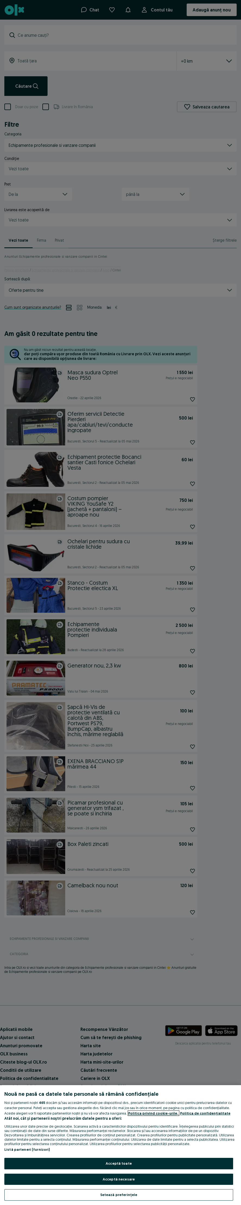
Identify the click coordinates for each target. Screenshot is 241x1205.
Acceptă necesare (119, 1179)
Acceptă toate (119, 1163)
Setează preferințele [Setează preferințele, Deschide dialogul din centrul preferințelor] (118, 1194)
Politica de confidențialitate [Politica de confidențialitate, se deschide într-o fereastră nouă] (205, 1113)
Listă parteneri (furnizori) (27, 1149)
